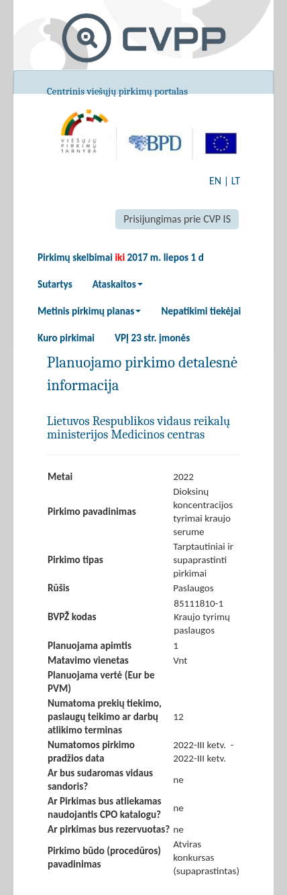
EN (215, 180)
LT (235, 180)
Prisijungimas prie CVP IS (177, 219)
